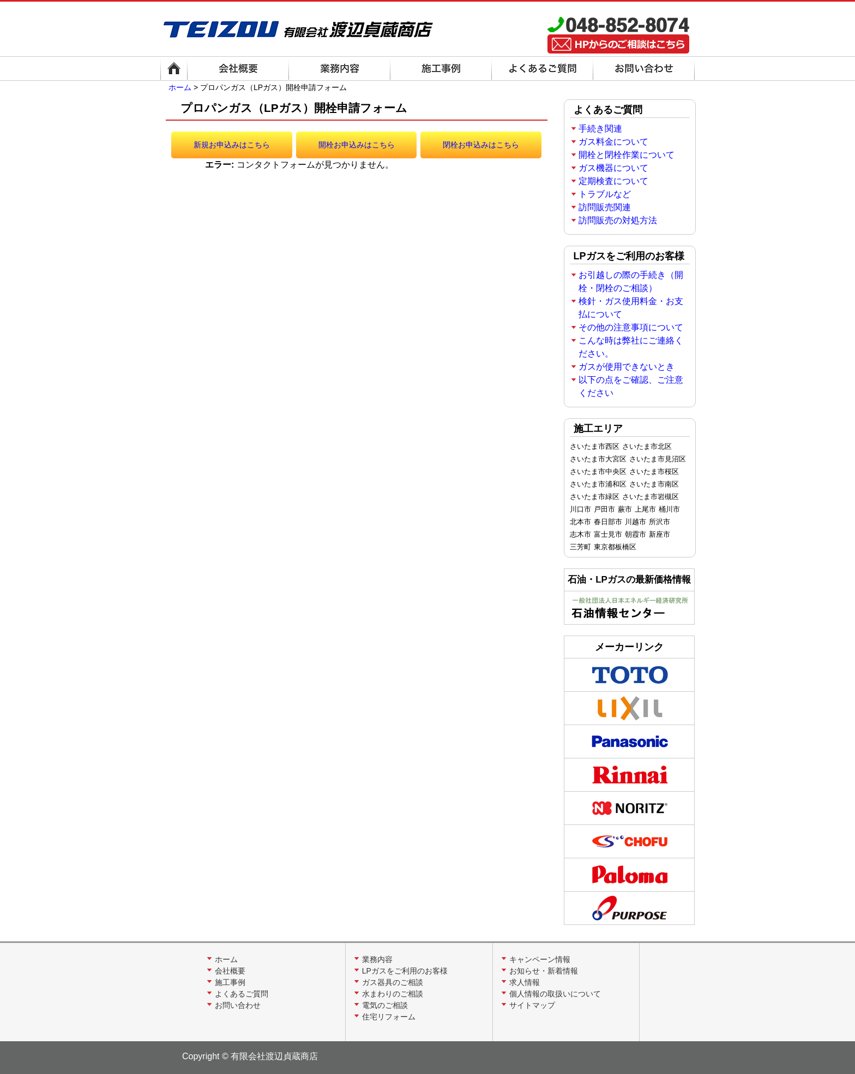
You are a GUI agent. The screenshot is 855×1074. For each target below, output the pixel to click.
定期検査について (613, 181)
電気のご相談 (385, 1005)
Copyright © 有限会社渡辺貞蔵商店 (250, 1056)
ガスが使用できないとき (627, 366)
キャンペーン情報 (539, 959)
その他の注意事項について (631, 327)
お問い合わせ (238, 1005)
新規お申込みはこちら (232, 144)
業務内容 (377, 959)
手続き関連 (600, 128)
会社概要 (230, 970)
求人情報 (524, 982)
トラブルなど (605, 194)
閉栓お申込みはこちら (481, 144)
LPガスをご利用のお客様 (405, 970)
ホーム (179, 87)
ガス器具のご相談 (392, 982)
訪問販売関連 (605, 207)
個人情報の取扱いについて (555, 993)
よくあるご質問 (241, 993)
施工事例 (230, 982)
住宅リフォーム (389, 1016)
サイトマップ (532, 1005)
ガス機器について (613, 168)
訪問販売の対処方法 (618, 220)
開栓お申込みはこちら (356, 144)
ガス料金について (613, 141)
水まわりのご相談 (392, 993)
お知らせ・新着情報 (543, 970)
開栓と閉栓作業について (627, 154)
